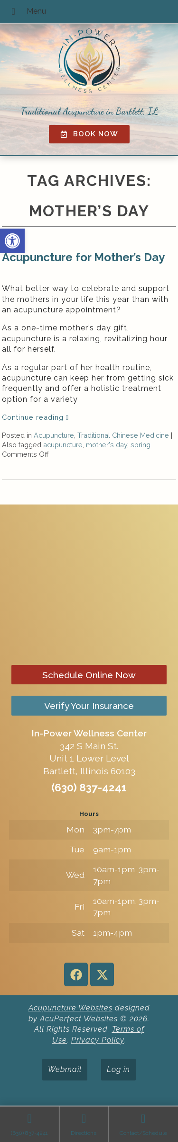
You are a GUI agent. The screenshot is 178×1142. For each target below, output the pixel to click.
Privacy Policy (97, 1040)
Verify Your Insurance (89, 705)
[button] (12, 241)
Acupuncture (54, 435)
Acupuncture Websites (70, 1007)
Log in (118, 1069)
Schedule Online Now (89, 675)
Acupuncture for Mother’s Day (83, 257)
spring (140, 445)
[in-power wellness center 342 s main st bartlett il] (89, 584)
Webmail (65, 1069)
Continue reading (35, 417)
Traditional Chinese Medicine (123, 435)
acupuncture (63, 445)
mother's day (106, 445)
